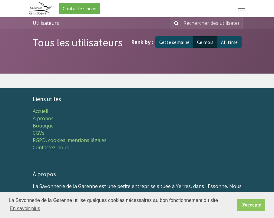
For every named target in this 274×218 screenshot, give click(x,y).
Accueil (40, 111)
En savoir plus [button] (25, 208)
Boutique (43, 125)
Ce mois (205, 42)
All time (229, 42)
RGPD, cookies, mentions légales (70, 140)
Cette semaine (174, 42)
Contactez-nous (79, 8)
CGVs (39, 133)
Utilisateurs (46, 23)
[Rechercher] (175, 23)
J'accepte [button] (251, 205)
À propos (43, 118)
